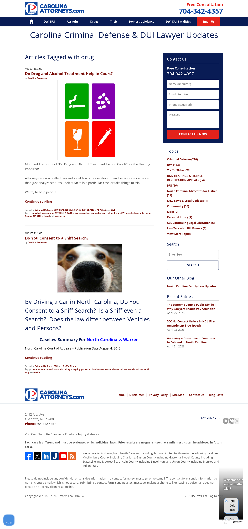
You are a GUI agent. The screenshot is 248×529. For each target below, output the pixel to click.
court (104, 213)
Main (172, 212)
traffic (37, 372)
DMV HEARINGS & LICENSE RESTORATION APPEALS (80, 209)
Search (193, 265)
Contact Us (196, 395)
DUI (172, 185)
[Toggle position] (229, 419)
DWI (113, 209)
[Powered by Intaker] (219, 522)
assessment (48, 213)
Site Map (178, 395)
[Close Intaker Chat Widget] (236, 419)
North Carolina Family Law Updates (191, 286)
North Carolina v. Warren (113, 339)
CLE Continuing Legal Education (191, 223)
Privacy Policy (158, 395)
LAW (122, 213)
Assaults (73, 21)
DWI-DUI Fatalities (178, 21)
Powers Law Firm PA (71, 496)
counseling (84, 213)
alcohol (37, 213)
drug (110, 213)
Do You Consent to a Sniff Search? (57, 238)
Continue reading (38, 201)
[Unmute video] (187, 419)
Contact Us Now (193, 134)
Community (178, 206)
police (84, 369)
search (131, 369)
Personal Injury (179, 217)
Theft (113, 21)
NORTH (37, 216)
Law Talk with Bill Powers (186, 228)
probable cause (96, 369)
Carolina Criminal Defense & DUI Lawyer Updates (54, 8)
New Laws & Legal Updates (188, 201)
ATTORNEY (60, 213)
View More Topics (179, 234)
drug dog (75, 369)
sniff (146, 369)
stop (27, 372)
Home (29, 21)
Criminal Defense (44, 209)
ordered (46, 216)
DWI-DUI (49, 21)
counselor (96, 213)
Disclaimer (136, 395)
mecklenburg (132, 213)
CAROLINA (72, 213)
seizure (139, 369)
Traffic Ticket (69, 366)
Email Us (208, 21)
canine (36, 369)
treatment (59, 216)
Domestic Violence (141, 21)
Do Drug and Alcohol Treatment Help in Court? (69, 73)
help (116, 213)
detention (59, 369)
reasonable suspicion (116, 369)
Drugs (94, 21)
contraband (47, 369)
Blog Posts (216, 395)
